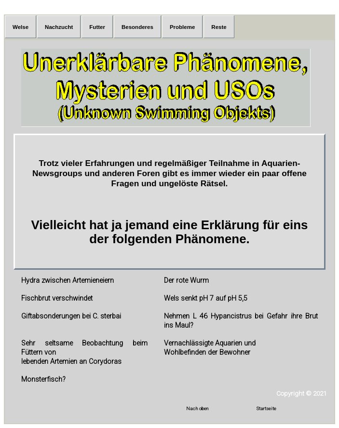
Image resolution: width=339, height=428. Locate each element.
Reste (218, 27)
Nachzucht (59, 27)
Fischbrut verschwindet (57, 298)
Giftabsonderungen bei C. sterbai (71, 316)
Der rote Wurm (186, 280)
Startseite (266, 408)
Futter (97, 27)
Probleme (182, 27)
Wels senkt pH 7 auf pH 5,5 (205, 298)
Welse (20, 27)
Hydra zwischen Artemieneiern (67, 280)
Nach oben (197, 408)
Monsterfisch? (43, 379)
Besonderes (137, 27)
